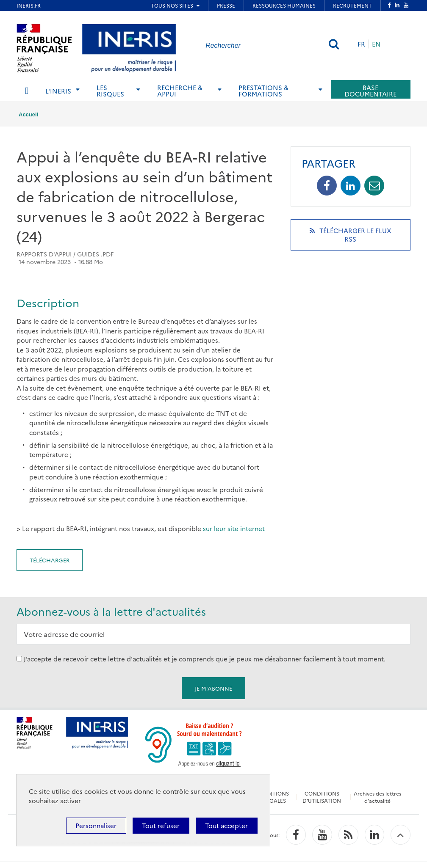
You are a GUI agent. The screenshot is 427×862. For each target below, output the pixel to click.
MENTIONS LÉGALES (275, 797)
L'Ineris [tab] (58, 90)
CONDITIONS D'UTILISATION (321, 797)
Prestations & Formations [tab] (263, 90)
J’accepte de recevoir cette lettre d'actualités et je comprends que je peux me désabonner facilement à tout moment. (204, 658)
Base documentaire (370, 90)
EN (376, 43)
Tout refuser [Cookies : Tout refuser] (161, 825)
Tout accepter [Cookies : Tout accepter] (226, 825)
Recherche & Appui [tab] (179, 90)
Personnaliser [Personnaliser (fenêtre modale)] (95, 825)
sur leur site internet (233, 528)
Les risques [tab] (110, 90)
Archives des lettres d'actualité (377, 797)
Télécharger (49, 560)
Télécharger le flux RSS (351, 238)
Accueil (28, 114)
